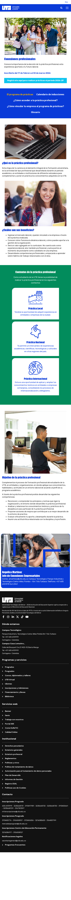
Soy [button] (66, 2)
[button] (61, 2)
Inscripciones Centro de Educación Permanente (24, 828)
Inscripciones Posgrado (13, 816)
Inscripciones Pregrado (13, 801)
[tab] (20, 94)
